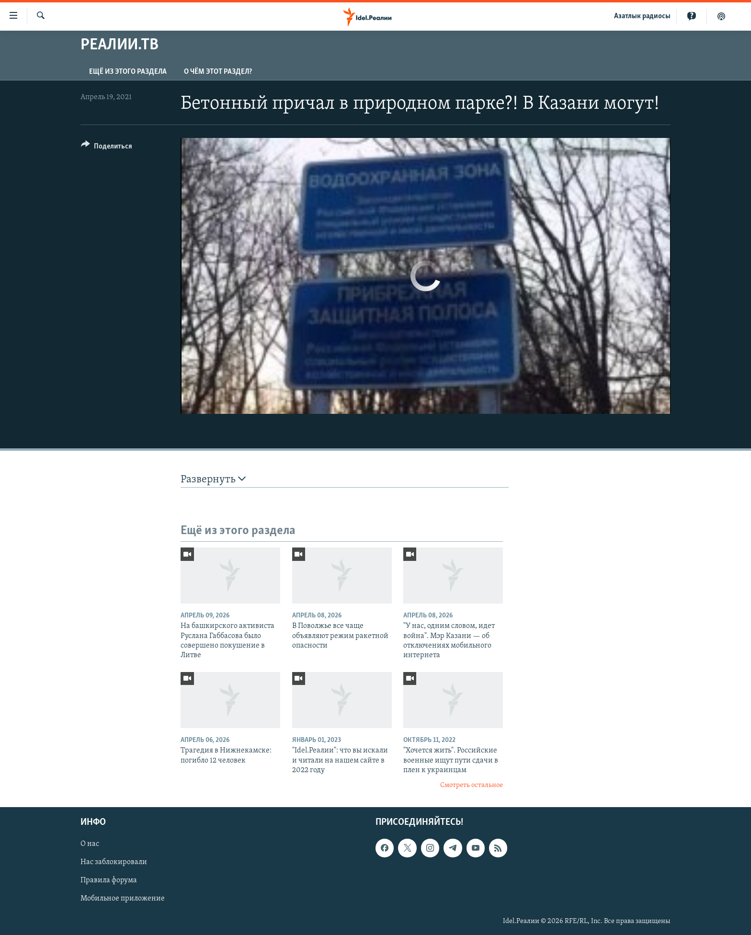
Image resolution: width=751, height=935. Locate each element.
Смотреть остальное (471, 785)
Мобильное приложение (122, 898)
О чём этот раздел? (218, 72)
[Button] (106, 148)
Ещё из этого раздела (128, 72)
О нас (89, 844)
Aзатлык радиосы (642, 16)
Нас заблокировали (113, 862)
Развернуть (213, 479)
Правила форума (108, 880)
